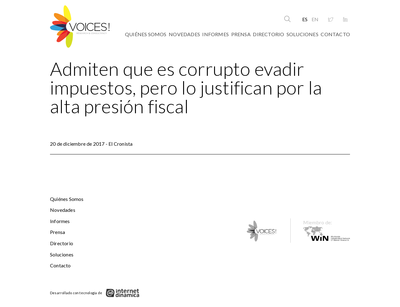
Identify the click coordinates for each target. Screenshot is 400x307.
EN (315, 19)
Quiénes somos (146, 34)
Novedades (184, 34)
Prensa (241, 34)
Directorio (268, 34)
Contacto (335, 34)
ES (305, 19)
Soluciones (302, 34)
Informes (215, 34)
